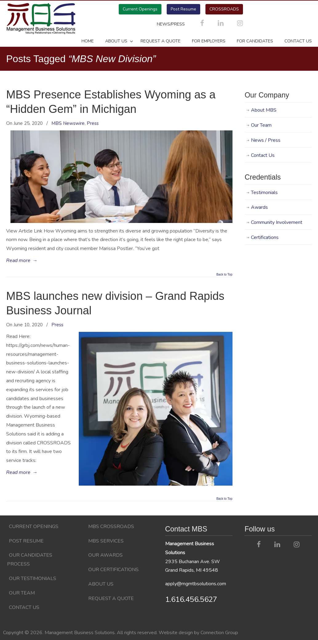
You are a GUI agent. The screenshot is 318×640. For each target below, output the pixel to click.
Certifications (265, 237)
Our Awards (105, 555)
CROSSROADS (224, 9)
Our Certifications (113, 569)
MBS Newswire (68, 123)
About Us (100, 584)
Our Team (261, 125)
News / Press (265, 140)
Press (93, 123)
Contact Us (263, 155)
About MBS (263, 110)
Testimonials (264, 192)
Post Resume (183, 9)
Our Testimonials (32, 578)
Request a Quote (111, 598)
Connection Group (219, 632)
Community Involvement (276, 222)
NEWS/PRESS (171, 24)
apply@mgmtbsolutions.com (195, 583)
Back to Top (224, 274)
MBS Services (106, 541)
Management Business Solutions (40, 18)
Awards (259, 207)
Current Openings (140, 9)
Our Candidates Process (29, 559)
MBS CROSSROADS (111, 526)
